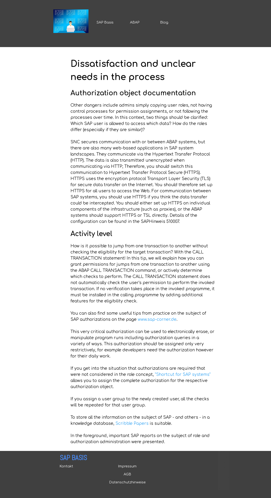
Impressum (127, 466)
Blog (164, 22)
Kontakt (66, 466)
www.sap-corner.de (157, 319)
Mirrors (224, 488)
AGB (127, 474)
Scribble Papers (132, 423)
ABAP (134, 22)
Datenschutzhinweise (127, 482)
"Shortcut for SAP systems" (183, 374)
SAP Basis (105, 22)
